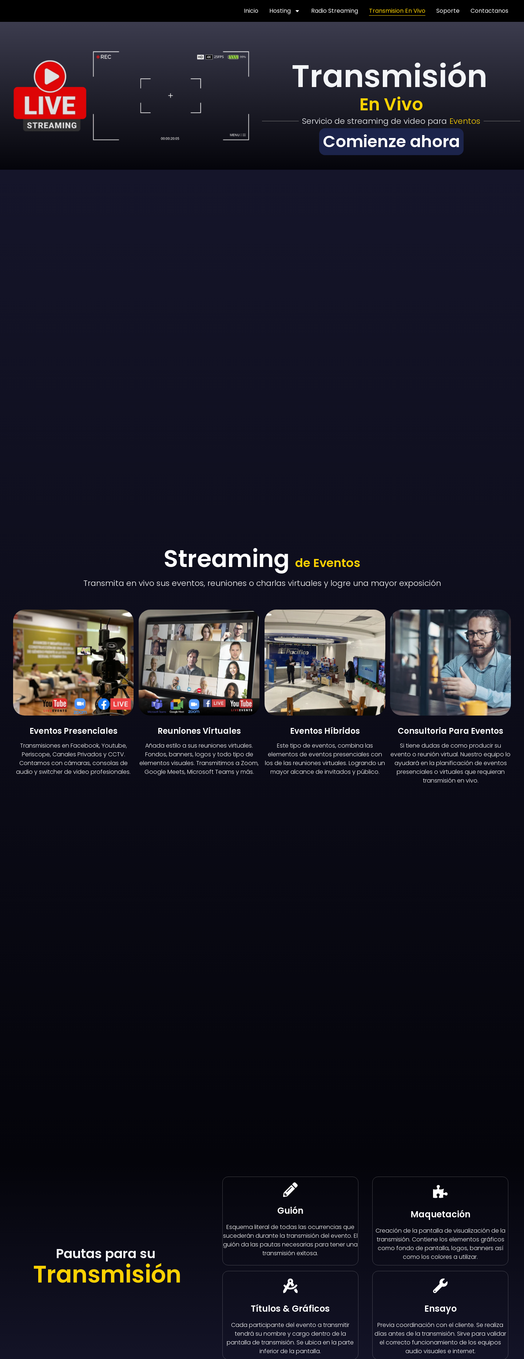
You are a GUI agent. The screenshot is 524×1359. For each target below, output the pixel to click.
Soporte (448, 11)
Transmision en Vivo (397, 11)
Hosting (284, 11)
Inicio (251, 11)
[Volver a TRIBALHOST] (30, 11)
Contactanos (489, 11)
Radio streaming (334, 11)
